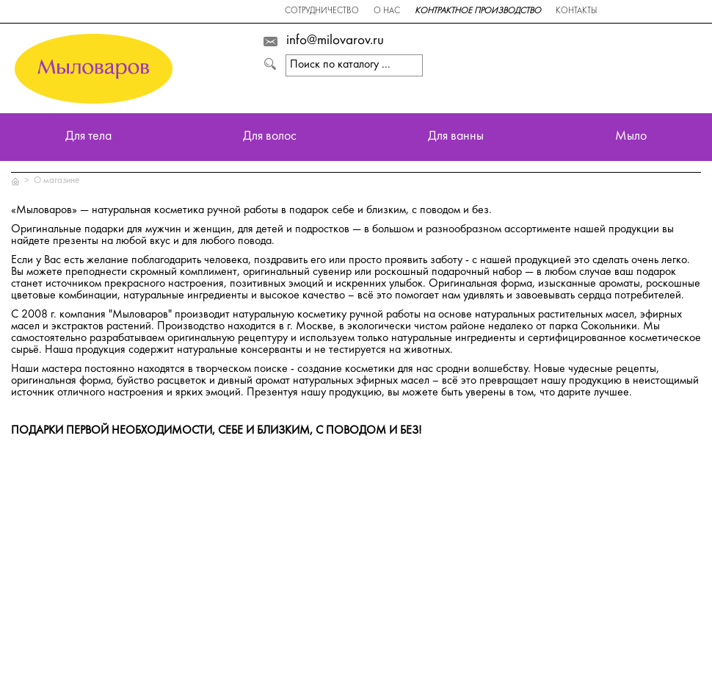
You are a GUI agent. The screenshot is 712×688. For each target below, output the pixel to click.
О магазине (56, 180)
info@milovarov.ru (335, 41)
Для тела (88, 137)
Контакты (576, 11)
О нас (387, 11)
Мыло (631, 137)
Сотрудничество (322, 11)
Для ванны (456, 137)
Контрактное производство (478, 11)
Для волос (270, 137)
